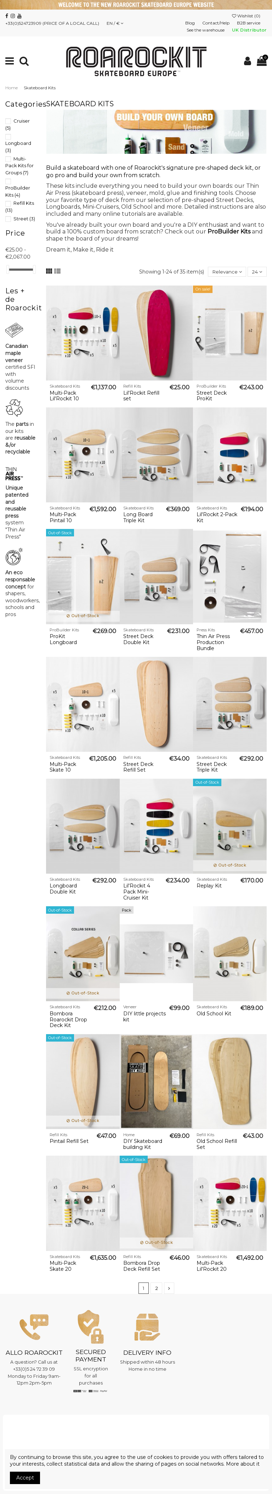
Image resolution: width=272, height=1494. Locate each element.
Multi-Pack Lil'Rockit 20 (212, 1266)
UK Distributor (249, 30)
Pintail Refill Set (69, 1141)
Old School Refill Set (217, 1144)
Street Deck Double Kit (138, 639)
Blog (190, 23)
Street (24, 218)
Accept (25, 1478)
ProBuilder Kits (229, 231)
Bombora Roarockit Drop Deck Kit (68, 1020)
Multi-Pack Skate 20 (63, 1266)
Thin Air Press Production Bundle (213, 642)
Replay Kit (209, 886)
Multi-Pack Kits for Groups (19, 165)
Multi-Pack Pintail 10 (63, 518)
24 (257, 272)
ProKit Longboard (63, 639)
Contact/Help (216, 23)
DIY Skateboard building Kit (142, 1144)
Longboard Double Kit (63, 889)
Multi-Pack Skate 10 (63, 767)
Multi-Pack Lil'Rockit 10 (64, 396)
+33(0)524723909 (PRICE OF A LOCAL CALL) (52, 23)
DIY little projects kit (144, 1017)
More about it (243, 1464)
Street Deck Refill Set (138, 767)
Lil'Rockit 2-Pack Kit (217, 518)
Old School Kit (214, 1014)
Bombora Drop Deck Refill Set (141, 1266)
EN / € (115, 23)
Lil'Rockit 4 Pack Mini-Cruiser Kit (136, 892)
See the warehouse (206, 30)
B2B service (249, 23)
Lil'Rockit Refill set (141, 396)
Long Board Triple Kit (138, 518)
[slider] (7, 269)
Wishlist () (246, 15)
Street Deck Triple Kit (212, 767)
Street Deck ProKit (212, 396)
